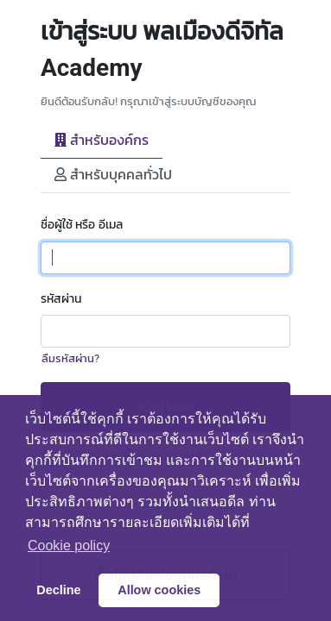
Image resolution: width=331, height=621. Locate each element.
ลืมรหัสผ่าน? (70, 358)
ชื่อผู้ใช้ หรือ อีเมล (82, 224)
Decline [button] (58, 590)
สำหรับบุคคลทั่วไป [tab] (113, 174)
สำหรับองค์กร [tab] (101, 140)
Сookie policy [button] (69, 545)
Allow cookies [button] (159, 590)
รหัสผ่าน (61, 299)
